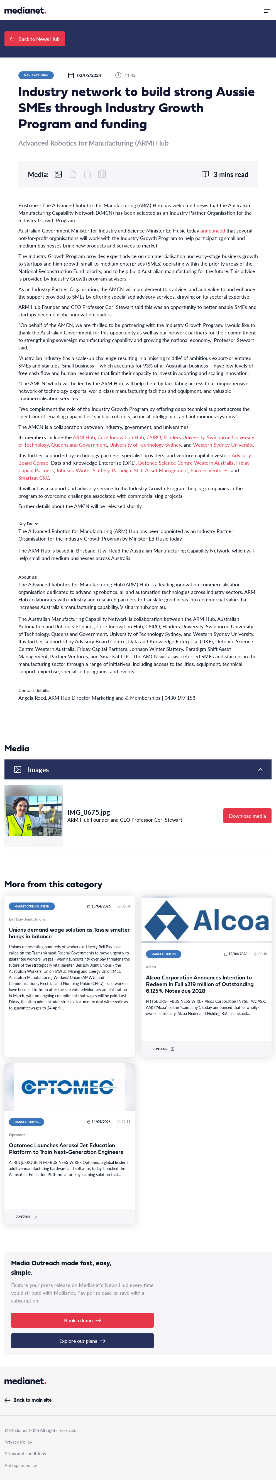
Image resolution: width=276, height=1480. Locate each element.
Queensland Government (79, 444)
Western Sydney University (223, 444)
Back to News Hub (35, 38)
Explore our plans (82, 1340)
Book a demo (82, 1320)
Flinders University (183, 437)
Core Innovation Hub (120, 437)
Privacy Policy (18, 1442)
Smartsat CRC (33, 477)
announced (213, 230)
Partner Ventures (209, 470)
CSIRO (153, 437)
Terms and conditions (25, 1453)
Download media (247, 815)
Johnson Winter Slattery (82, 470)
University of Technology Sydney (145, 444)
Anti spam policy (20, 1465)
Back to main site (28, 1400)
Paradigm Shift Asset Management (150, 470)
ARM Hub (84, 437)
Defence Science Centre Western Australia (186, 462)
